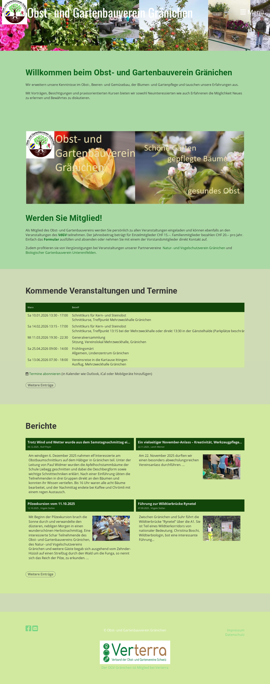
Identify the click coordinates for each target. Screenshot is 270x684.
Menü (252, 12)
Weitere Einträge (40, 385)
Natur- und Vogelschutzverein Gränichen (194, 248)
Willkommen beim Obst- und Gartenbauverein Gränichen (129, 72)
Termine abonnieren (45, 374)
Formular (51, 239)
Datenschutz (234, 634)
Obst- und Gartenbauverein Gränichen (110, 12)
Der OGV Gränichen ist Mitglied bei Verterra (134, 667)
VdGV (62, 235)
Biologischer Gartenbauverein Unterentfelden (61, 252)
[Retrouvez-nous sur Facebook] (28, 628)
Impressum (235, 630)
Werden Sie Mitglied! (64, 218)
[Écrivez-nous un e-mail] (35, 628)
